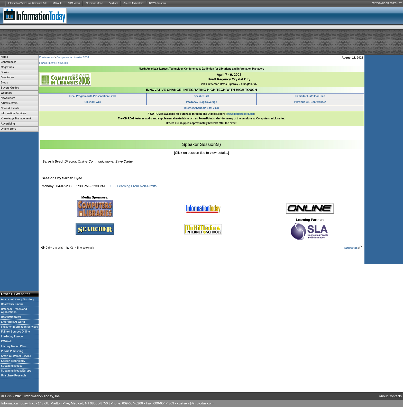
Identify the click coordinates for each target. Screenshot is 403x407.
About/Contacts (390, 396)
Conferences (46, 57)
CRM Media (74, 3)
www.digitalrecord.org (240, 113)
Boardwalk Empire (12, 304)
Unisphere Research (13, 375)
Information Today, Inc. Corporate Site (27, 3)
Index (52, 63)
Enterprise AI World (13, 321)
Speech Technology (133, 3)
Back (44, 63)
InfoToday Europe (12, 336)
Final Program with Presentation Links (92, 96)
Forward (61, 63)
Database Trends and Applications (14, 311)
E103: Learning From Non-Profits (132, 186)
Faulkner (113, 3)
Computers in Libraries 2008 (73, 57)
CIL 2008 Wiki (93, 102)
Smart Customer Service (16, 356)
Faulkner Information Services (19, 326)
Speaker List (201, 96)
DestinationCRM (11, 317)
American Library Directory (17, 299)
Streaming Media (94, 3)
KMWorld (57, 3)
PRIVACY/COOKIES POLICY (386, 3)
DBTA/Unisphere (158, 3)
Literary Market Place (14, 346)
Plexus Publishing (12, 351)
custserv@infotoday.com (195, 403)
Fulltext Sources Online (15, 331)
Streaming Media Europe (16, 370)
